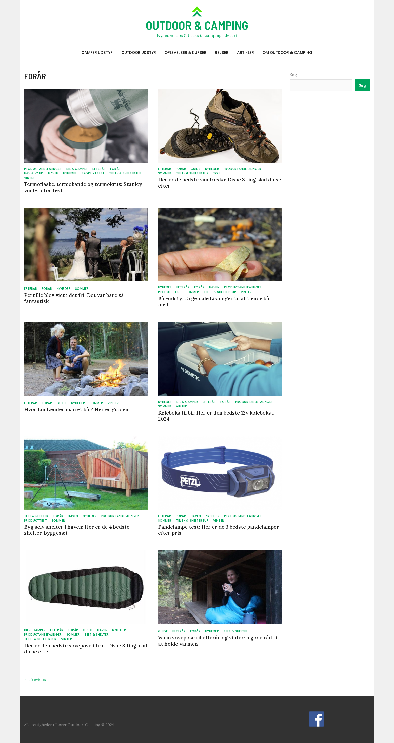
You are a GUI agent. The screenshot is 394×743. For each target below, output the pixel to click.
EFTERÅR (99, 169)
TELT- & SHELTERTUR (125, 173)
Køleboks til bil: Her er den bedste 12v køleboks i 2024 (216, 415)
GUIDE (196, 169)
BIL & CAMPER (77, 169)
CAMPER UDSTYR (97, 52)
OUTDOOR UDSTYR (138, 52)
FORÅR (115, 169)
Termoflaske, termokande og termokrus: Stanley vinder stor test (83, 187)
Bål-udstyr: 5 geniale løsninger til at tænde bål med (214, 301)
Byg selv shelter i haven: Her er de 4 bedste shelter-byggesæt (76, 530)
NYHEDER (70, 173)
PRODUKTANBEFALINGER (43, 169)
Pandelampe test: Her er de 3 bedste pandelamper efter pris (218, 530)
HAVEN (53, 173)
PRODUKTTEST (93, 173)
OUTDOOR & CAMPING (197, 25)
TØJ (216, 173)
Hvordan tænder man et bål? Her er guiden (76, 409)
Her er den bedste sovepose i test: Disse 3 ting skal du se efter (85, 648)
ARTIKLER (245, 52)
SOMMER (164, 173)
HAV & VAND (34, 173)
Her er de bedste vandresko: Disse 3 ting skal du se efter (219, 182)
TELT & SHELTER (36, 516)
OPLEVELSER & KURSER (185, 52)
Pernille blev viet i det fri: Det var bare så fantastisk (74, 298)
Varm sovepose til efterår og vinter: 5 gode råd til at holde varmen (218, 640)
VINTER (29, 178)
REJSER (221, 52)
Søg (293, 74)
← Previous (35, 679)
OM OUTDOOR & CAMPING (287, 52)
